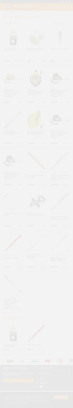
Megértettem (60, 397)
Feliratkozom (18, 380)
